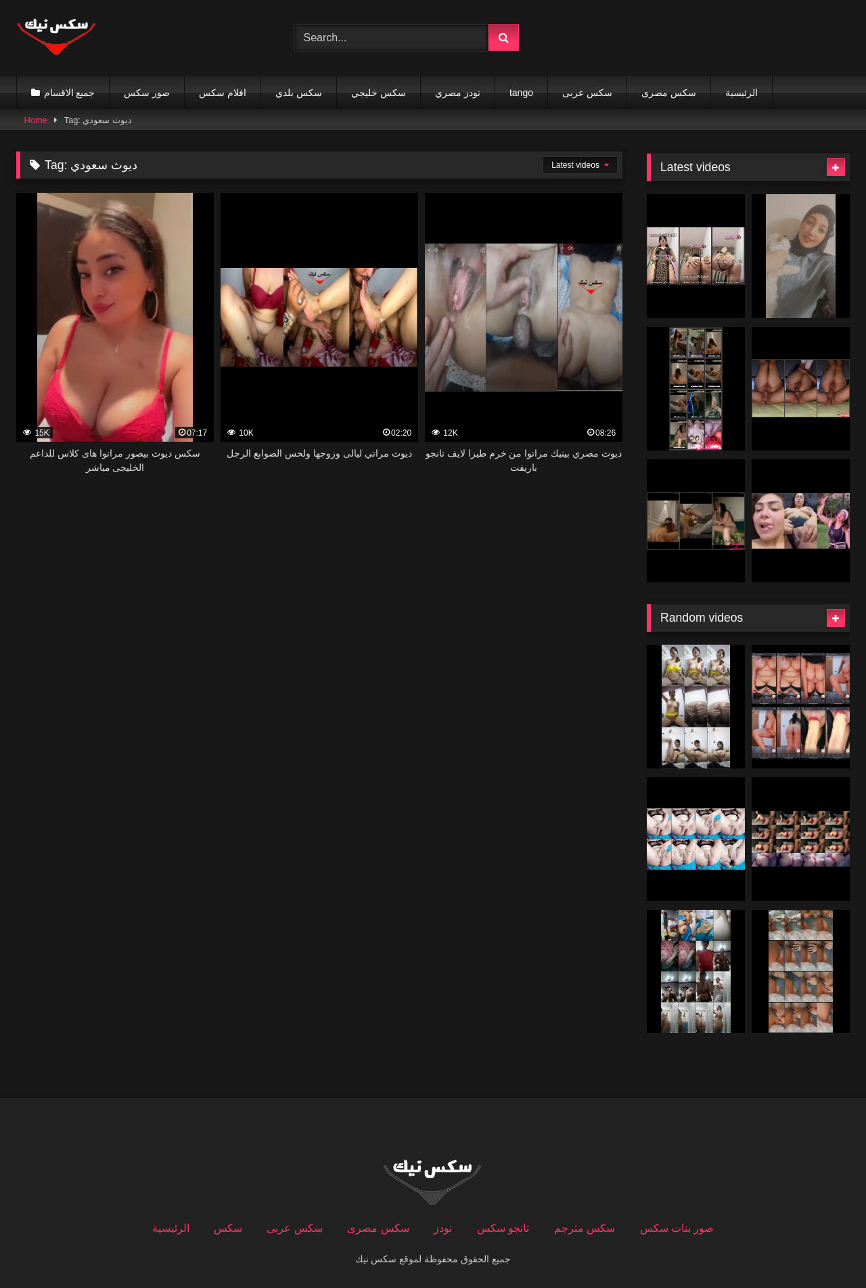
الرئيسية (741, 92)
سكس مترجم (584, 1228)
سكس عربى (587, 92)
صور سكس (147, 92)
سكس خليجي (378, 92)
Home (35, 120)
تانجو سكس (503, 1228)
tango (521, 92)
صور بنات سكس (677, 1228)
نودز (443, 1228)
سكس (228, 1228)
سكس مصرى (668, 92)
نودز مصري (457, 92)
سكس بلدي (298, 92)
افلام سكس (222, 92)
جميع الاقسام (69, 92)
